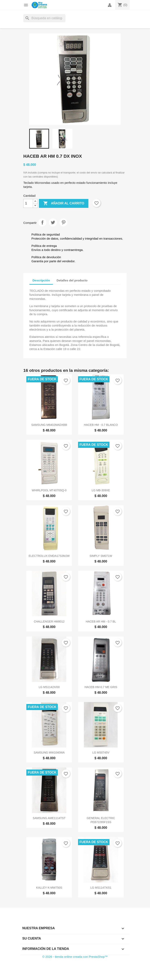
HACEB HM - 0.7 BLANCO (101, 424)
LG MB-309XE (101, 490)
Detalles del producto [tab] (72, 280)
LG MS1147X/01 (100, 887)
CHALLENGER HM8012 (49, 621)
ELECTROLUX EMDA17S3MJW (49, 555)
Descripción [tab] (41, 280)
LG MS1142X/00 (49, 687)
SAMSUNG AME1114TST (49, 818)
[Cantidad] (28, 203)
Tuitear (53, 222)
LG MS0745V (100, 752)
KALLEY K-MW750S (49, 887)
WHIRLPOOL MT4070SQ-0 (49, 490)
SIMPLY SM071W (101, 555)
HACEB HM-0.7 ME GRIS (101, 687)
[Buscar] (44, 18)
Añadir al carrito (63, 203)
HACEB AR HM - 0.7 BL (101, 621)
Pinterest (63, 222)
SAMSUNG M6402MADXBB (49, 424)
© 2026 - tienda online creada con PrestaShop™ (75, 956)
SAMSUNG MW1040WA (49, 752)
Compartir (42, 222)
